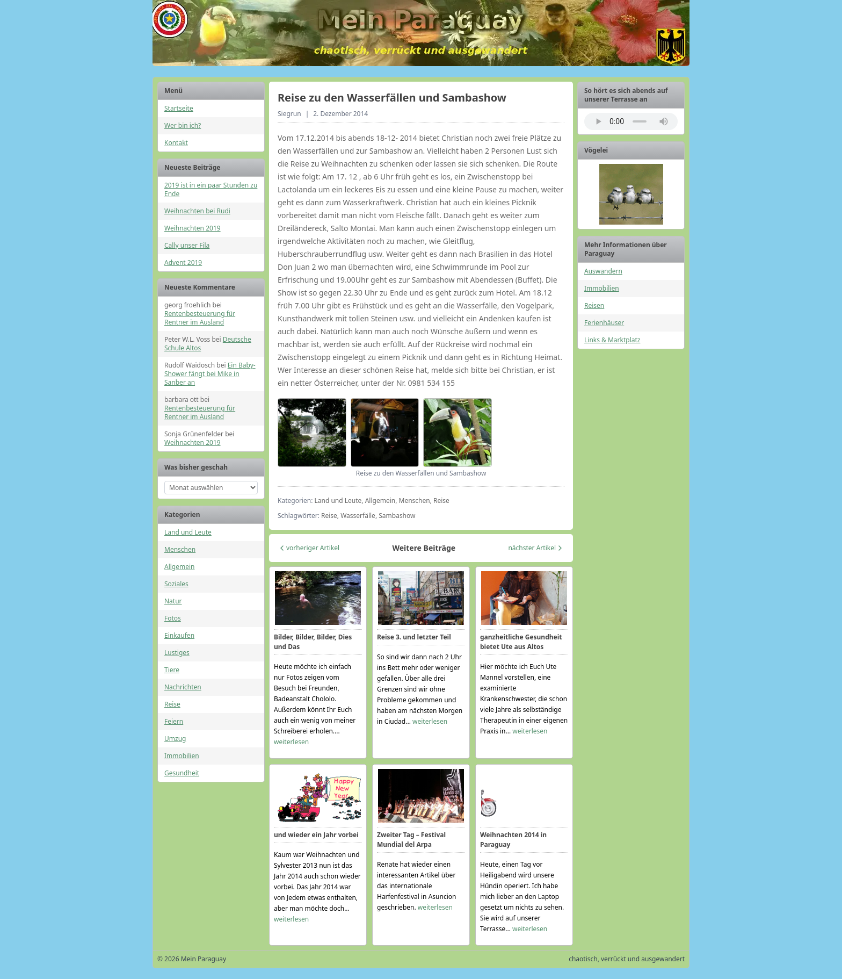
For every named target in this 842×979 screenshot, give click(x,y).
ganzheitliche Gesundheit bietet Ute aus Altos (521, 641)
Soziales (176, 583)
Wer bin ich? (182, 125)
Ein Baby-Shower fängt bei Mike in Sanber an (210, 374)
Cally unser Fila (186, 245)
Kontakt (176, 142)
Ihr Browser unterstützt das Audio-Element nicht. (631, 121)
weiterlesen (291, 741)
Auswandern (603, 271)
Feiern (173, 721)
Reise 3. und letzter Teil (414, 637)
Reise (172, 704)
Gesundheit (181, 773)
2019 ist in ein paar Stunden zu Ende (210, 189)
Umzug (175, 738)
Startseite (178, 108)
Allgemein (179, 566)
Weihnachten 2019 (192, 228)
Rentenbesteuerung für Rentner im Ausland (199, 318)
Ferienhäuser (604, 322)
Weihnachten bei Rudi (197, 210)
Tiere (171, 669)
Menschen (179, 549)
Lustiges (177, 652)
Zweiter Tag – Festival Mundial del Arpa (411, 839)
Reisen (594, 305)
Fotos (172, 618)
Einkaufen (179, 635)
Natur (173, 601)
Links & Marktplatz (612, 339)
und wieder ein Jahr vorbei (316, 834)
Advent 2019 (183, 262)
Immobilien (181, 755)
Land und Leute (188, 532)
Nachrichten (182, 687)
